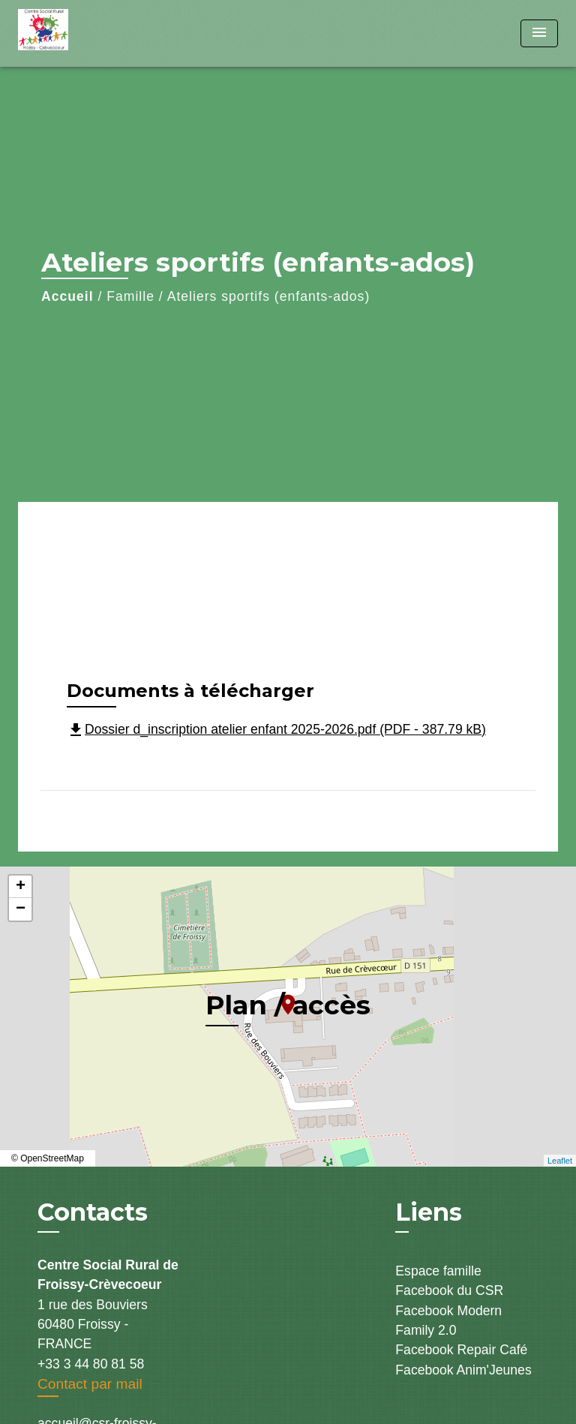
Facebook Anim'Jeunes (463, 1369)
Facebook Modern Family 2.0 (448, 1320)
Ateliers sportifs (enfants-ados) (268, 296)
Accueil (67, 296)
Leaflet (560, 1160)
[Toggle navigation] (539, 33)
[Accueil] (74, 33)
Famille (130, 296)
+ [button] (21, 887)
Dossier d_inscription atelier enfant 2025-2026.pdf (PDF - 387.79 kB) (276, 729)
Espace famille (438, 1270)
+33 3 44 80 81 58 (91, 1363)
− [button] (21, 909)
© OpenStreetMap (47, 1158)
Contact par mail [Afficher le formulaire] (90, 1384)
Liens (428, 1212)
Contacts (93, 1212)
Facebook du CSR (449, 1290)
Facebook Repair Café (461, 1349)
